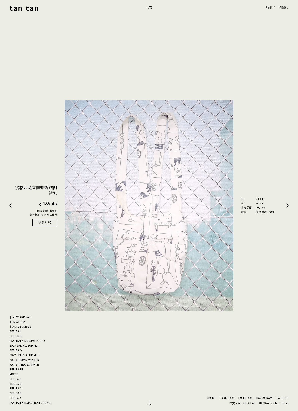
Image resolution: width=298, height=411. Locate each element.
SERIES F (15, 379)
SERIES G (16, 350)
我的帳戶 (270, 7)
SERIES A (15, 398)
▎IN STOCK (17, 322)
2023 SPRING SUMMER (25, 345)
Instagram (264, 398)
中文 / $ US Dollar (242, 403)
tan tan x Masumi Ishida (27, 341)
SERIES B (16, 393)
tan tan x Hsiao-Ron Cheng (30, 403)
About (211, 398)
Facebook (245, 398)
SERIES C (16, 388)
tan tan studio (24, 8)
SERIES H (16, 336)
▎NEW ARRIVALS (21, 317)
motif (14, 374)
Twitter (282, 398)
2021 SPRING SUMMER (24, 364)
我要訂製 (45, 223)
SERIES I (15, 331)
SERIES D (16, 384)
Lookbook (227, 398)
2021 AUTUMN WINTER (24, 360)
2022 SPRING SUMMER (25, 355)
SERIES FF (16, 369)
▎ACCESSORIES (20, 326)
